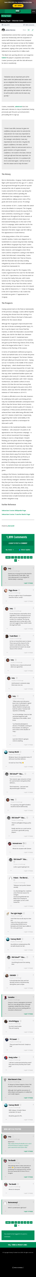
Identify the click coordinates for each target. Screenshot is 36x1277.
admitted (18, 106)
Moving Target (6, 16)
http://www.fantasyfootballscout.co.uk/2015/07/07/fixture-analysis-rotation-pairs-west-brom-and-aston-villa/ (19, 1145)
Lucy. (9, 568)
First (8, 557)
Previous (4, 557)
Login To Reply (28, 583)
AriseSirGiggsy (14, 1021)
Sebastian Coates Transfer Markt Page (16, 514)
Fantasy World (14, 752)
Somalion (11, 997)
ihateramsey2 (13, 1202)
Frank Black (14, 636)
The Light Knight (16, 913)
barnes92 (11, 526)
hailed (4, 58)
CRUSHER (13, 975)
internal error (17, 843)
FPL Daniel (13, 1039)
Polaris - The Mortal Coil (22, 878)
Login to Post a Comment (18, 543)
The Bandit (12, 1160)
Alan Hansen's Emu (14, 1079)
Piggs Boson (13, 590)
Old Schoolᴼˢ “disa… (17, 774)
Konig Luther (13, 1057)
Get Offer (18, 5)
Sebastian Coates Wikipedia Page (14, 510)
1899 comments (28, 25)
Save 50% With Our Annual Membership (18, 2)
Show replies (25, 550)
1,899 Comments (16, 537)
